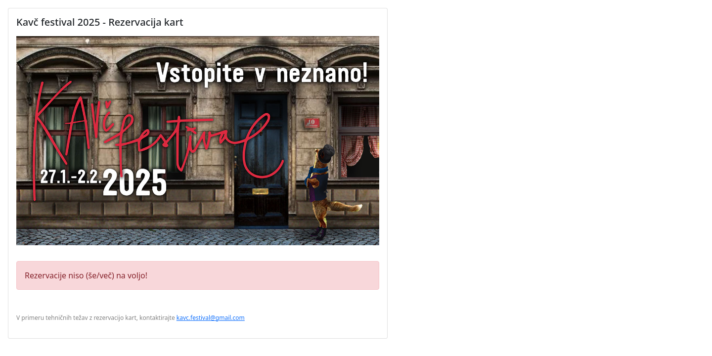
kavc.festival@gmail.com (211, 317)
